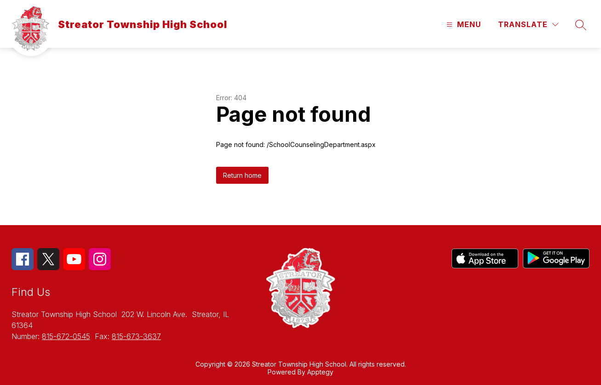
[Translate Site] (528, 24)
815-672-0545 (66, 336)
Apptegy (320, 372)
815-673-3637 (136, 336)
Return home (242, 175)
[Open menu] (462, 24)
